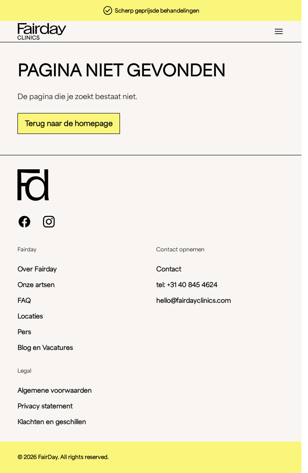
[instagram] (49, 222)
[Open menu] (279, 31)
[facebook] (24, 222)
